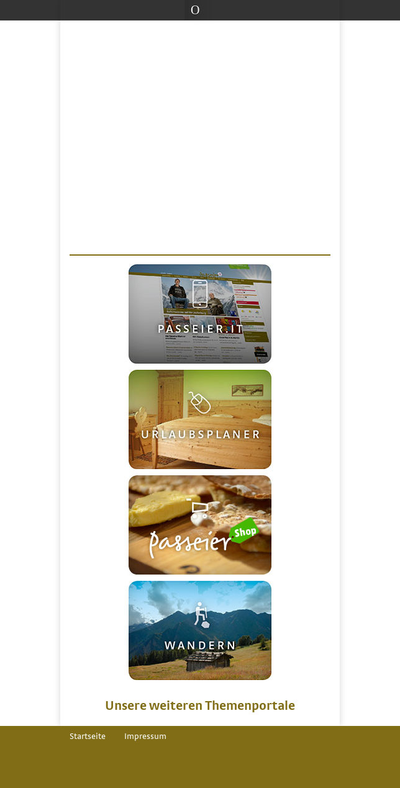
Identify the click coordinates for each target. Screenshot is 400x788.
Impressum (145, 736)
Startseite (88, 736)
